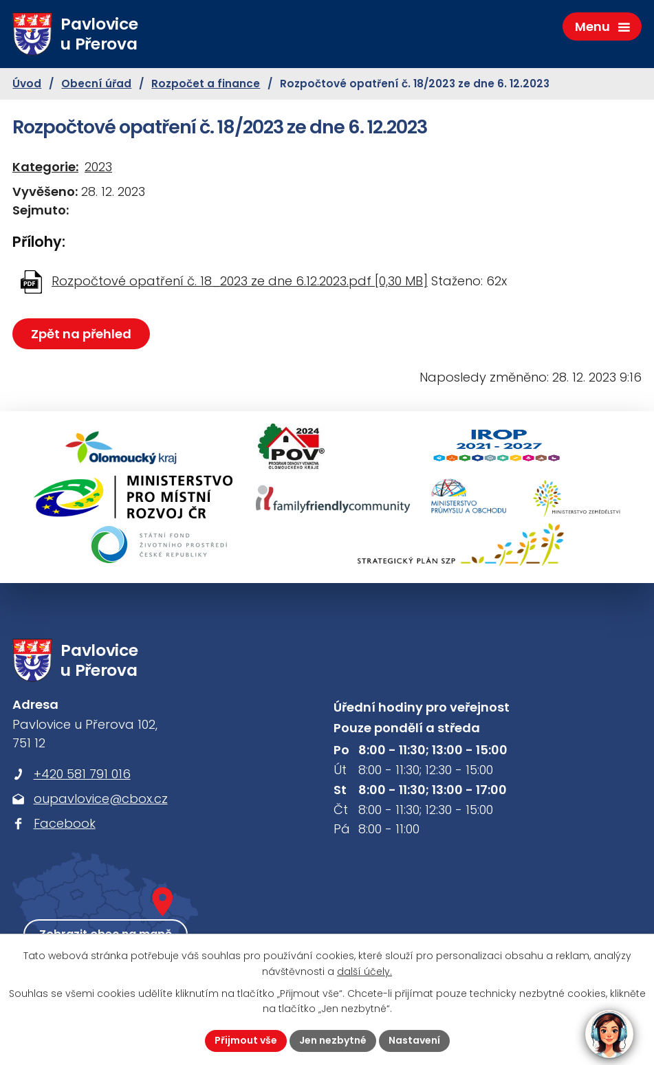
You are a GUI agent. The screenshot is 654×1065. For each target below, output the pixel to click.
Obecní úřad (96, 83)
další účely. (364, 971)
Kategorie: (45, 166)
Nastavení (414, 1040)
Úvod (26, 83)
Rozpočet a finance (205, 83)
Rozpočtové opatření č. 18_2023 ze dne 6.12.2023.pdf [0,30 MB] (240, 280)
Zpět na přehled (81, 333)
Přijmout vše (246, 1040)
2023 (98, 166)
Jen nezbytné (333, 1040)
